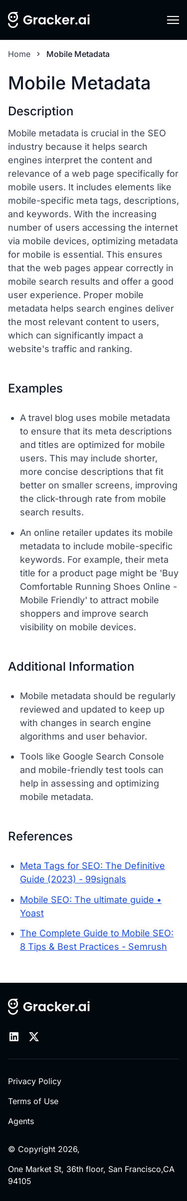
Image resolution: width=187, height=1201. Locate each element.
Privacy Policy (34, 1081)
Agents (21, 1121)
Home (19, 54)
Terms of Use (33, 1101)
